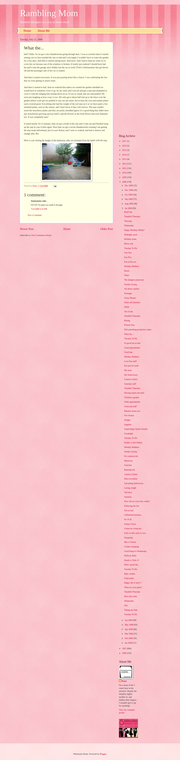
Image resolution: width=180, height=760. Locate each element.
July (126, 605)
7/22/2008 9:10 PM (39, 209)
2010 (124, 173)
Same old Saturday (132, 302)
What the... (128, 334)
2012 (124, 164)
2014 (124, 155)
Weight (127, 420)
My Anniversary (131, 375)
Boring (127, 320)
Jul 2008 (128, 208)
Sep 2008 (129, 199)
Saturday (128, 497)
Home (27, 30)
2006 (124, 653)
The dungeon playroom (134, 280)
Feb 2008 (129, 638)
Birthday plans (130, 239)
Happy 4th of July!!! (132, 583)
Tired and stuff (130, 406)
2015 (124, 150)
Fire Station (129, 415)
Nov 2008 (129, 190)
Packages (128, 293)
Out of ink (128, 311)
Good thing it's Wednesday (135, 551)
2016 (124, 146)
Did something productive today (137, 329)
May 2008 (129, 625)
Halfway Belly (130, 556)
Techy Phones (130, 298)
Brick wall (128, 244)
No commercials (131, 456)
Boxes (126, 271)
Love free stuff (130, 361)
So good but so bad (132, 343)
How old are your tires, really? (137, 501)
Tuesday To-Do (130, 248)
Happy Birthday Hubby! (134, 230)
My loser (128, 370)
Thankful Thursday (132, 216)
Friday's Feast (130, 524)
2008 (124, 182)
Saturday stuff (130, 384)
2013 (124, 159)
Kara (124, 681)
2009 (124, 177)
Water (126, 275)
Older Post (106, 229)
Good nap (128, 352)
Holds (126, 307)
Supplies (127, 424)
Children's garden (131, 397)
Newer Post (27, 229)
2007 (124, 648)
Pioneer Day (129, 325)
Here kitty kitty (130, 596)
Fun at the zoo (130, 262)
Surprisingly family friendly (136, 429)
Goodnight (128, 433)
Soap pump (129, 578)
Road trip (128, 212)
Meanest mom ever (132, 411)
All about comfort (131, 289)
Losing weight (130, 488)
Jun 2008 (129, 620)
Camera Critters (131, 379)
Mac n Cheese (130, 542)
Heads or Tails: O (131, 560)
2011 (124, 168)
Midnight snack (130, 235)
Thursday (128, 221)
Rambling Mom (49, 13)
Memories (128, 461)
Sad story (128, 492)
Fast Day (128, 253)
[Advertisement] (139, 84)
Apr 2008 (129, 629)
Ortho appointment (132, 402)
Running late (129, 470)
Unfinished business (132, 515)
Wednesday (129, 225)
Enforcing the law (131, 506)
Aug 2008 (129, 204)
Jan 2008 (129, 643)
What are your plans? (133, 587)
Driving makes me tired (134, 393)
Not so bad (128, 510)
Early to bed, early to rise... (135, 533)
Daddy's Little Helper (133, 442)
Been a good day (131, 565)
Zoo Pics (128, 257)
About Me (43, 30)
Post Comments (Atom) (41, 235)
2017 (124, 141)
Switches (128, 465)
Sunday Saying (130, 284)
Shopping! (128, 538)
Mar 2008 (129, 634)
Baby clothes (129, 574)
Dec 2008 (129, 185)
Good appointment (132, 348)
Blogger (103, 754)
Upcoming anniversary (133, 483)
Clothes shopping (131, 547)
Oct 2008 (129, 195)
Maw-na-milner (130, 479)
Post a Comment (35, 215)
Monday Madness (131, 266)
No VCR (127, 519)
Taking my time (130, 610)
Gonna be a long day (132, 528)
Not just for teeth (131, 366)
